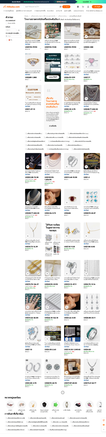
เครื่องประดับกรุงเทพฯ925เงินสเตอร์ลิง (77, 418)
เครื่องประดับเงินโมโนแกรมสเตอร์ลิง (82, 141)
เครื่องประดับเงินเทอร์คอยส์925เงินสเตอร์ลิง (77, 137)
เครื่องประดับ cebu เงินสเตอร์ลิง (59, 422)
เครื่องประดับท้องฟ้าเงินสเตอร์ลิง (36, 430)
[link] (103, 420)
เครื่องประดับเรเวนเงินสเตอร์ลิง (39, 426)
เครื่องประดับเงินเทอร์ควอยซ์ (57, 418)
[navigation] (13, 204)
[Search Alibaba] (41, 7)
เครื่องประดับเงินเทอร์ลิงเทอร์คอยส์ (80, 426)
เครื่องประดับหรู (62, 16)
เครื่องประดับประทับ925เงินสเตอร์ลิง (59, 426)
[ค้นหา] (66, 6)
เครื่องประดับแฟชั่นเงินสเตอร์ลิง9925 (79, 422)
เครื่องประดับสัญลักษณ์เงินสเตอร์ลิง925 (35, 141)
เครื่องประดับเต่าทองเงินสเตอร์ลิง (54, 145)
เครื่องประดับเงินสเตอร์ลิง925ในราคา (15, 430)
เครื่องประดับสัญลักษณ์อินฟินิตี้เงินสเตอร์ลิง (37, 422)
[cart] (83, 7)
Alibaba (26, 16)
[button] (60, 7)
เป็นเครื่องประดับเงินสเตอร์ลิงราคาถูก (57, 430)
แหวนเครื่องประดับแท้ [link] (75, 16)
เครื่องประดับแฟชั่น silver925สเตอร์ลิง (53, 137)
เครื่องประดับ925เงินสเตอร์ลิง (33, 137)
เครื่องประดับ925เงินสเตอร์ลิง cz (34, 133)
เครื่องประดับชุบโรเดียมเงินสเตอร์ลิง (35, 149)
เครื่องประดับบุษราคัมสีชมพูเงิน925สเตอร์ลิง (17, 426)
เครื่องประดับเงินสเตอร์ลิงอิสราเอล (14, 422)
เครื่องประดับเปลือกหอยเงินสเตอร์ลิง (37, 418)
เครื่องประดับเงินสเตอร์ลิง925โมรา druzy (78, 133)
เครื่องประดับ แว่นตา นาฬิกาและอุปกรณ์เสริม (43, 16)
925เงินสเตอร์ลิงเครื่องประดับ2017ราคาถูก (59, 141)
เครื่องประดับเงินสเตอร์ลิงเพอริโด (34, 145)
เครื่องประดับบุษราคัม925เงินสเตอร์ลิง (54, 133)
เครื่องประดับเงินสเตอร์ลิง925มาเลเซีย (15, 418)
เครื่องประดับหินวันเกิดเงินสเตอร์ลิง (80, 149)
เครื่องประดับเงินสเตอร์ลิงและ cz (74, 145)
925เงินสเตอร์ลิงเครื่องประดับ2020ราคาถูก (57, 149)
